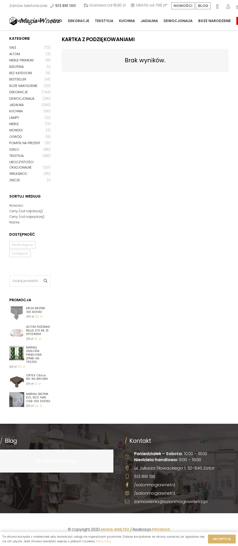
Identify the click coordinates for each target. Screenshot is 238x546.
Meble (14, 124)
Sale (12, 47)
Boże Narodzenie (23, 85)
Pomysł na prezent (24, 143)
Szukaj (45, 281)
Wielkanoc (18, 173)
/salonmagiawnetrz (154, 485)
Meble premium (21, 60)
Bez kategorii (20, 73)
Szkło (14, 149)
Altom (14, 54)
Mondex (16, 130)
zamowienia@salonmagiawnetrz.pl (170, 501)
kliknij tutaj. (103, 541)
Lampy (14, 117)
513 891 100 (144, 476)
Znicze (14, 180)
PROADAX (161, 529)
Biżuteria (16, 66)
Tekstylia (16, 155)
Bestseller (17, 79)
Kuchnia (16, 111)
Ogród (15, 136)
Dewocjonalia (21, 98)
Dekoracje (18, 92)
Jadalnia (16, 105)
